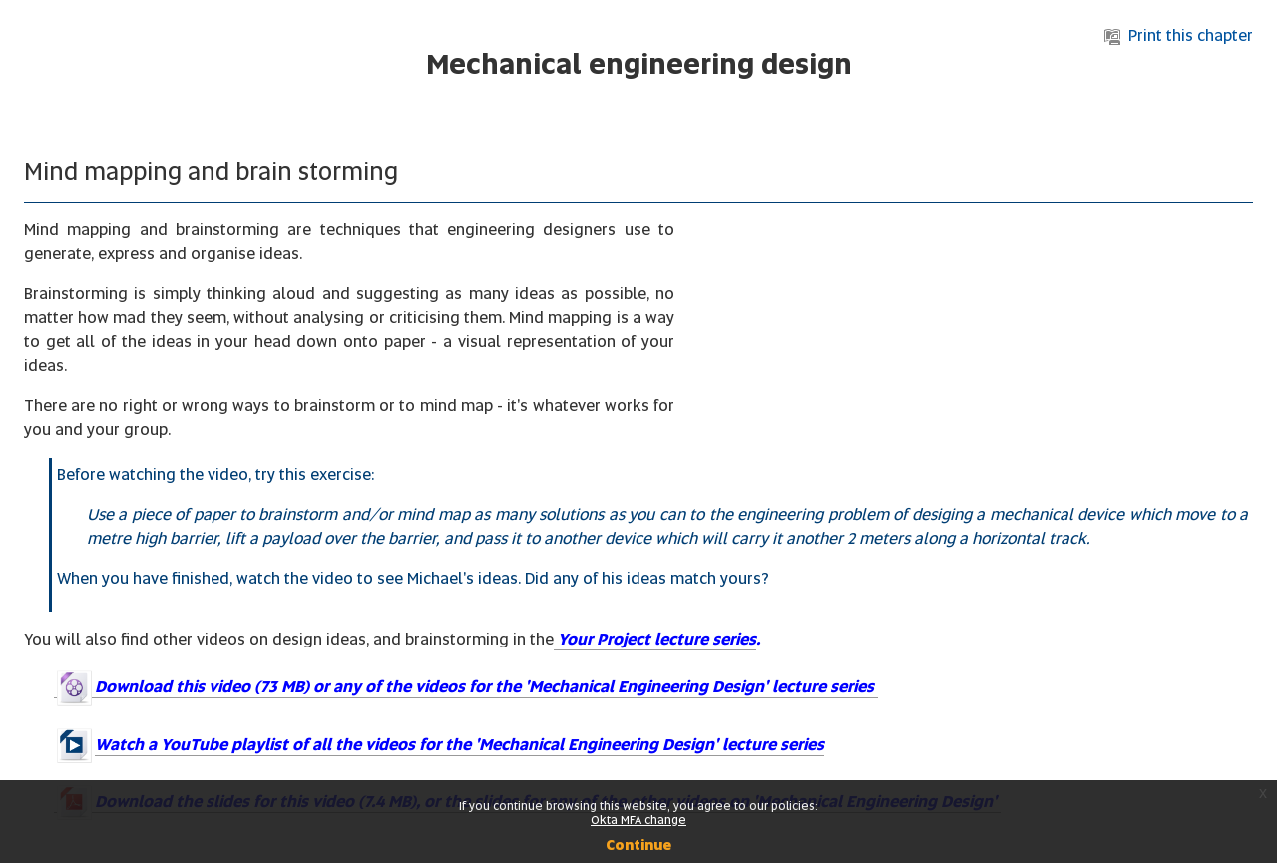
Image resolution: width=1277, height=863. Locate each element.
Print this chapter (1178, 35)
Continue (638, 845)
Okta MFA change (638, 820)
